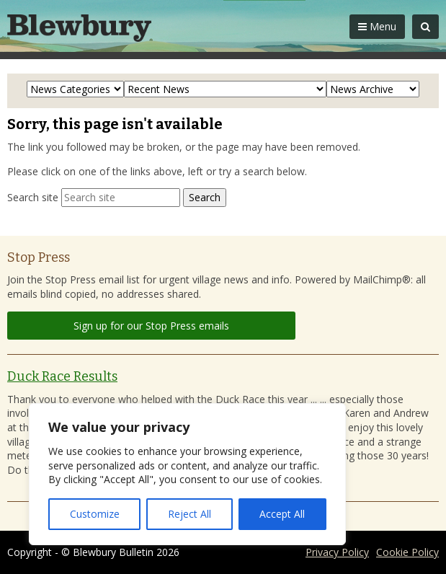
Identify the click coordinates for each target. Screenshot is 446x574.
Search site (32, 197)
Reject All (189, 514)
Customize (95, 514)
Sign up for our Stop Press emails (151, 325)
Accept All (282, 514)
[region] (187, 474)
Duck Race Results (62, 376)
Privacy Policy (337, 552)
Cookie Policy (407, 552)
